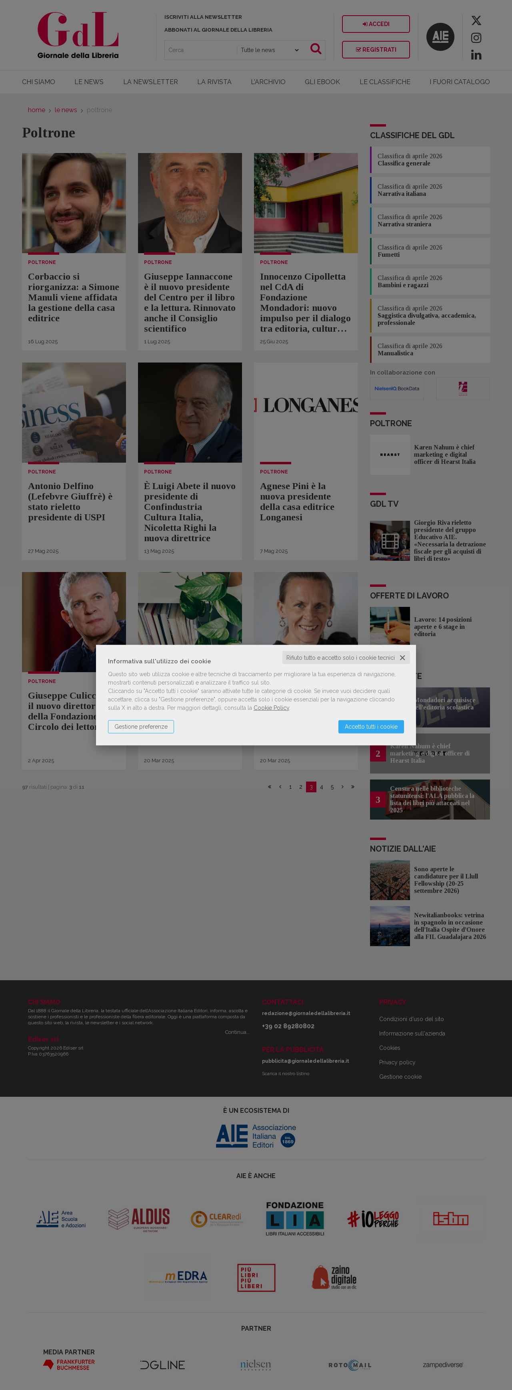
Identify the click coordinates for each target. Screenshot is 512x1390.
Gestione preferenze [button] (141, 726)
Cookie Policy (271, 707)
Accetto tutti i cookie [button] (371, 726)
